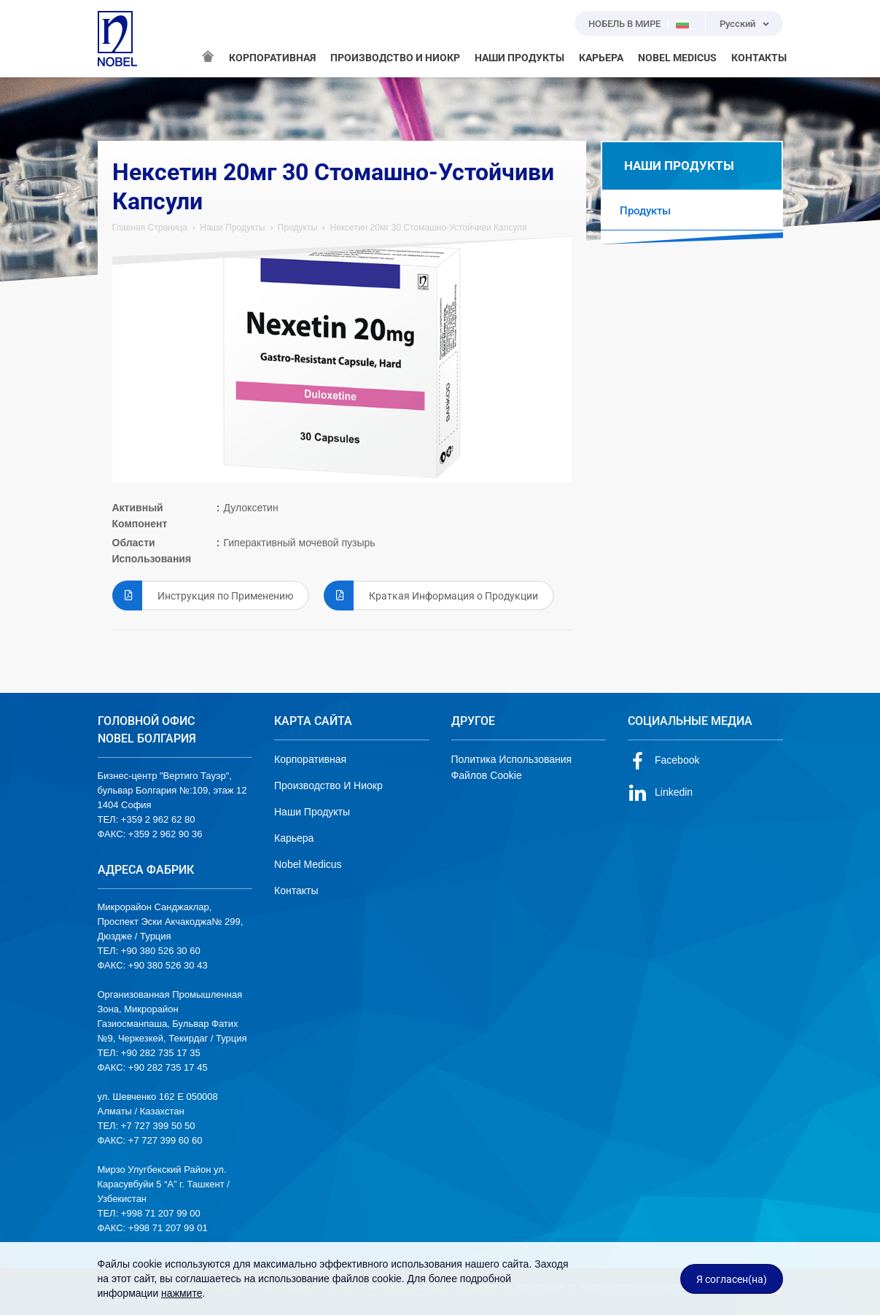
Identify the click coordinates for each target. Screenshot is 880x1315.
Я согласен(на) (731, 1279)
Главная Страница (149, 227)
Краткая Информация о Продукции (431, 595)
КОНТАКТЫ (759, 57)
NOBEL (117, 38)
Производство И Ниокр (328, 785)
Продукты (297, 227)
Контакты (296, 890)
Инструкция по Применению (202, 595)
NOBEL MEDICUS (677, 57)
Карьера (294, 838)
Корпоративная (310, 759)
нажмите (181, 1293)
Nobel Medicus (308, 864)
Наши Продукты (232, 227)
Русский (737, 23)
